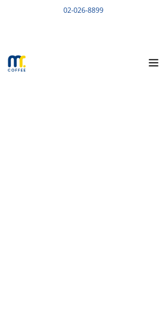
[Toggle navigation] (153, 63)
